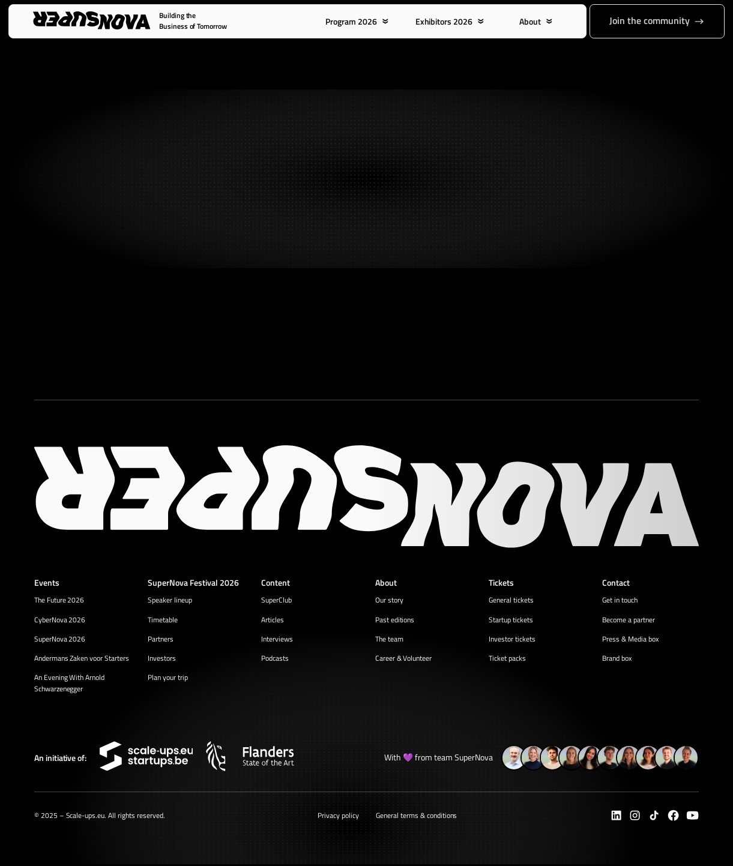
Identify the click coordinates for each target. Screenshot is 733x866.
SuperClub (276, 600)
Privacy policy (338, 816)
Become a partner (628, 619)
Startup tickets (511, 619)
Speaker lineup (170, 600)
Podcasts (275, 659)
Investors (162, 659)
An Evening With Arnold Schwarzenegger (69, 684)
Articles (272, 619)
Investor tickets (512, 639)
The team (389, 639)
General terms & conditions (416, 816)
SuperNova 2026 (60, 639)
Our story (389, 600)
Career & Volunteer (403, 659)
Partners (160, 639)
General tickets (511, 600)
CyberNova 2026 (60, 619)
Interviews (277, 639)
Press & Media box (630, 639)
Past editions (395, 619)
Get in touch (620, 600)
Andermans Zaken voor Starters (81, 659)
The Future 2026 (59, 600)
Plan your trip (168, 679)
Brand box (617, 659)
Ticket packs (507, 659)
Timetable (163, 619)
